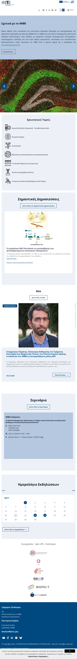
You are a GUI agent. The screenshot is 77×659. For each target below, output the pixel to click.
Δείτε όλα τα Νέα (38, 297)
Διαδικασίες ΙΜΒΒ (8, 628)
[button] (4, 86)
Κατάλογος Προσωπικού (11, 617)
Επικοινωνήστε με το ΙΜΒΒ (11, 614)
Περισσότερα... (61, 375)
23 (35, 515)
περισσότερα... (11, 258)
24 (45, 515)
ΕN (61, 10)
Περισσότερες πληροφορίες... (38, 656)
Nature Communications (16, 262)
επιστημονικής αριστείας (10, 45)
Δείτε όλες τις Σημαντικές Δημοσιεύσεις (38, 206)
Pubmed (29, 262)
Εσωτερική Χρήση (8, 625)
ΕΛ (63, 10)
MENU (70, 10)
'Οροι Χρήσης (7, 648)
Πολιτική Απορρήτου (21, 648)
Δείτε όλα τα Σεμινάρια (38, 407)
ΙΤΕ (3, 612)
